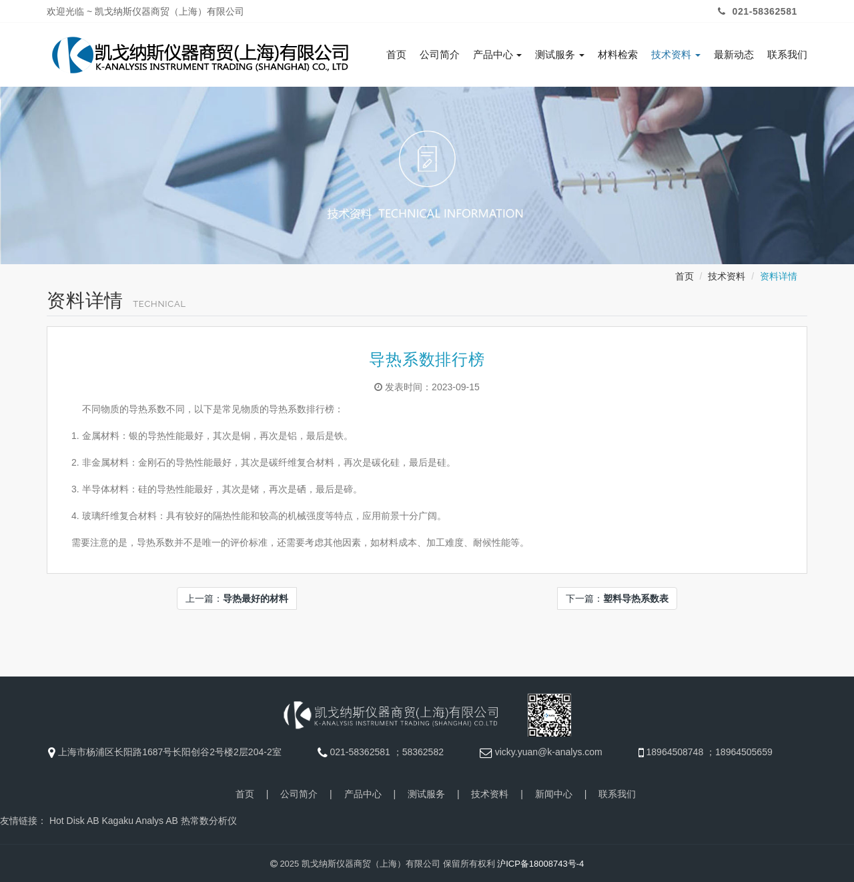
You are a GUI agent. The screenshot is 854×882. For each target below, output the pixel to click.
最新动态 (734, 55)
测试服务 (559, 55)
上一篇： (236, 597)
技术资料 (676, 55)
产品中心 (497, 55)
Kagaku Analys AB (139, 819)
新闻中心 (553, 792)
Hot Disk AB (74, 819)
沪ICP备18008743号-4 (540, 862)
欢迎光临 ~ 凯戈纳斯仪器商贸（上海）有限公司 (145, 11)
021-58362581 (756, 11)
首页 (396, 55)
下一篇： (617, 597)
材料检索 (618, 55)
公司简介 (440, 55)
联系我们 (787, 55)
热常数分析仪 (209, 819)
